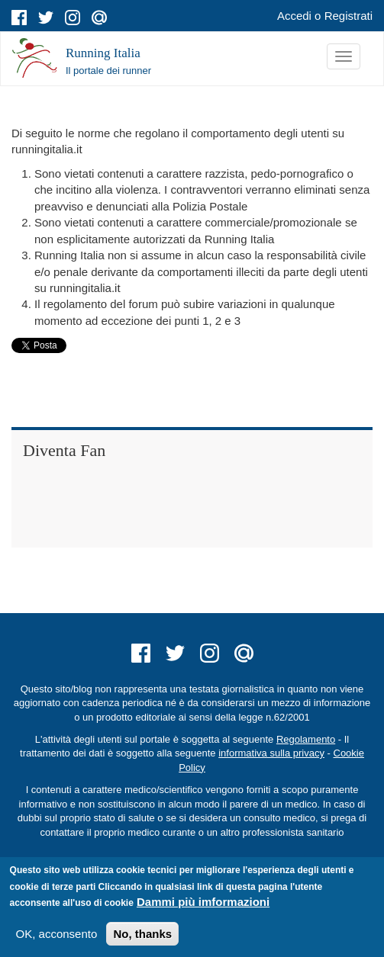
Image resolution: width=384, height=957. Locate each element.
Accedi (294, 15)
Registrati (348, 15)
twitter (45, 17)
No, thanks (142, 933)
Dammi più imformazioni (203, 901)
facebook (19, 17)
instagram (72, 17)
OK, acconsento (57, 933)
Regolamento (305, 739)
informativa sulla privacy (271, 753)
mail (99, 17)
